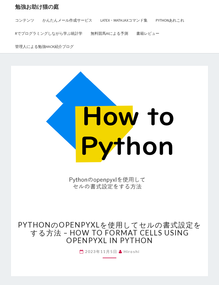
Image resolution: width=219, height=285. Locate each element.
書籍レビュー (147, 33)
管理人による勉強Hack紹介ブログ (44, 46)
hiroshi (132, 251)
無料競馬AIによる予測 (109, 33)
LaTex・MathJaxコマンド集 (124, 20)
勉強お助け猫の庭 (37, 6)
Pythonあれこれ (170, 20)
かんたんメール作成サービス (67, 20)
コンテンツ (24, 20)
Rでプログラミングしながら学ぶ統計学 (48, 33)
